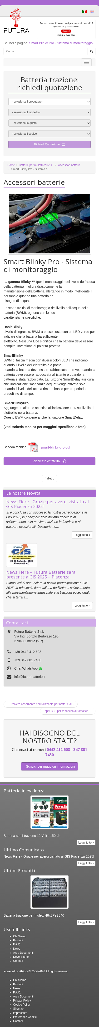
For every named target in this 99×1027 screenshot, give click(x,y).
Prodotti (18, 940)
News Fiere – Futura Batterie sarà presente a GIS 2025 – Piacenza (40, 574)
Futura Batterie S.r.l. (29, 631)
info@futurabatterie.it (29, 677)
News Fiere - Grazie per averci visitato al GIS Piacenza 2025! (47, 504)
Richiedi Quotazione (49, 144)
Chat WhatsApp (28, 668)
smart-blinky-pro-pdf (55, 447)
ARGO (23, 971)
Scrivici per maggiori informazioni (49, 766)
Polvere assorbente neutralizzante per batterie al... (40, 704)
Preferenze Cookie (25, 1017)
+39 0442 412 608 (27, 652)
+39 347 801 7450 (27, 660)
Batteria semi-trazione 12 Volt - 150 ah (32, 836)
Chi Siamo (19, 936)
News (16, 948)
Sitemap (18, 1008)
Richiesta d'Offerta (49, 461)
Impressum (20, 1013)
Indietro (49, 478)
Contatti (18, 961)
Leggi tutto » (82, 535)
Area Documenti (23, 952)
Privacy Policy (22, 1000)
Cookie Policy (21, 1004)
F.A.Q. (17, 944)
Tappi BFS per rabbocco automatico (67, 711)
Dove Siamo (21, 956)
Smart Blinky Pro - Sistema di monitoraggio (61, 43)
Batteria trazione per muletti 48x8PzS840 (34, 915)
